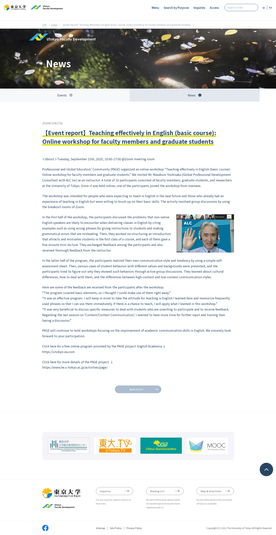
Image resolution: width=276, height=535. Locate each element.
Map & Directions (211, 491)
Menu (155, 8)
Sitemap (100, 528)
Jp (263, 7)
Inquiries (199, 8)
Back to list (136, 389)
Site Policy (116, 528)
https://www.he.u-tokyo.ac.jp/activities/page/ (75, 367)
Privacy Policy (134, 528)
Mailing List (157, 491)
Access (214, 8)
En (270, 7)
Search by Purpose (176, 8)
